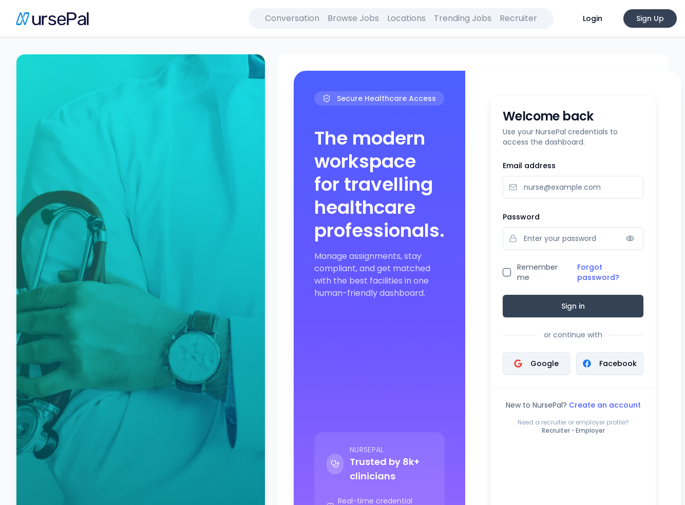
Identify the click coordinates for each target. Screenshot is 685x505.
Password (521, 217)
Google (536, 363)
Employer (590, 430)
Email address (529, 165)
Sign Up (650, 18)
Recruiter (556, 430)
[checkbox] (507, 272)
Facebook (610, 363)
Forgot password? (598, 272)
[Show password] (630, 238)
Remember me (537, 272)
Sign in (573, 306)
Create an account (605, 405)
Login (592, 18)
